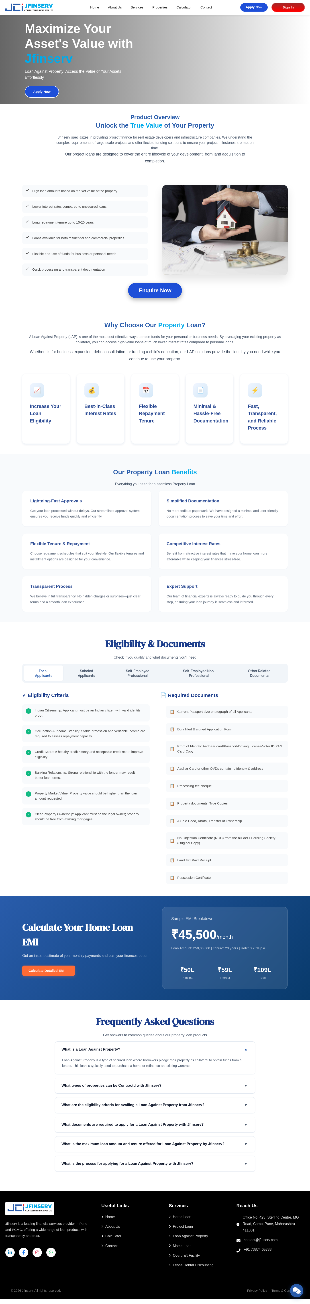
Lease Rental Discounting (191, 1270)
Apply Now (253, 7)
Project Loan (181, 1232)
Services (137, 7)
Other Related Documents (259, 673)
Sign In (288, 7)
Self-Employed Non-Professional (200, 673)
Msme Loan (180, 1251)
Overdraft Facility (184, 1261)
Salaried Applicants (87, 673)
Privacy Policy (257, 1296)
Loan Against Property (188, 1241)
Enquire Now (155, 290)
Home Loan (180, 1222)
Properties (159, 7)
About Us (115, 7)
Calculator (184, 7)
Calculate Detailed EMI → (49, 971)
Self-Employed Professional (138, 673)
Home (94, 7)
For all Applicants (44, 673)
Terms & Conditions (285, 1296)
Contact (206, 7)
